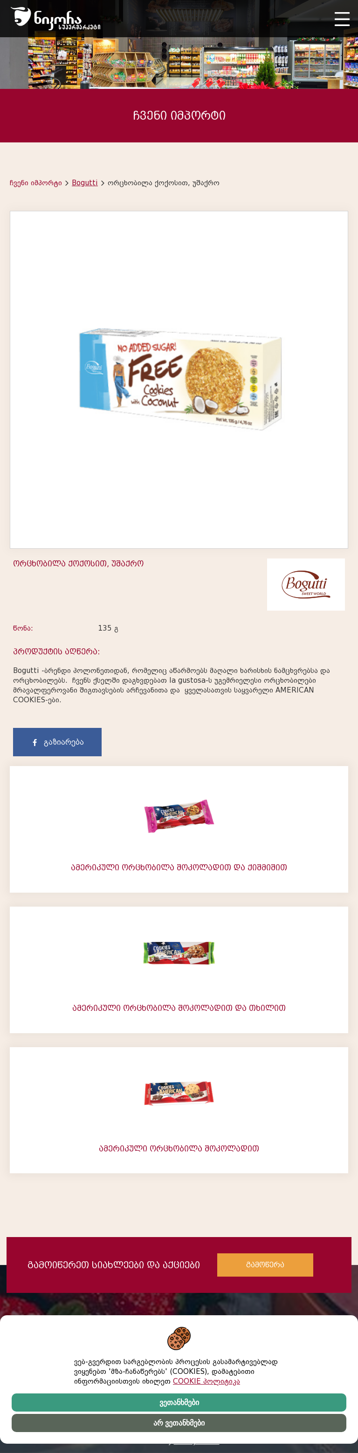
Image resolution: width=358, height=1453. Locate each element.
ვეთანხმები (179, 1402)
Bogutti (85, 183)
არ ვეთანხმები (179, 1423)
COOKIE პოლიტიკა (206, 1381)
